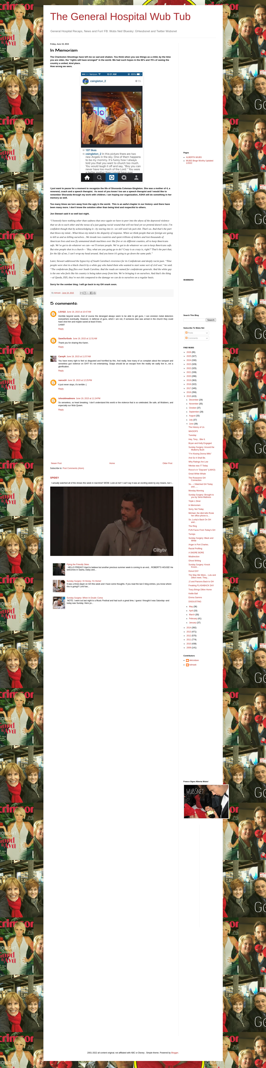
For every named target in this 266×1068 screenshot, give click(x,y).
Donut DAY (193, 571)
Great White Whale (197, 474)
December (194, 400)
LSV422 (62, 312)
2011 (189, 639)
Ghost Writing (194, 561)
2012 (189, 635)
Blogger (174, 1053)
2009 (189, 647)
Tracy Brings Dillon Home (200, 589)
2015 (189, 396)
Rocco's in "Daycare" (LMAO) (201, 470)
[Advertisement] (197, 94)
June (191, 424)
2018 (189, 384)
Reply (61, 329)
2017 (189, 388)
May (191, 606)
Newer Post (56, 463)
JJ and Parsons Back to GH (201, 581)
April (191, 610)
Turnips (191, 534)
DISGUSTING (194, 601)
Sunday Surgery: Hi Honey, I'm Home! (84, 581)
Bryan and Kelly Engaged (200, 443)
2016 (189, 392)
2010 (189, 644)
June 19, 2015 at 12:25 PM (80, 380)
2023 (189, 364)
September (194, 412)
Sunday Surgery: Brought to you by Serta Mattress (201, 496)
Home (112, 463)
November (194, 404)
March (192, 614)
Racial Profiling (195, 548)
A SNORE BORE (196, 552)
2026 (189, 352)
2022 (189, 368)
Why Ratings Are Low (198, 462)
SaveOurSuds (65, 338)
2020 (189, 376)
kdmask (192, 665)
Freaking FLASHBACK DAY (201, 585)
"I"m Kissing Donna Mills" (199, 454)
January (193, 622)
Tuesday (192, 435)
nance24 (62, 380)
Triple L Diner (194, 501)
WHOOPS (193, 431)
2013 (189, 632)
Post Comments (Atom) (73, 468)
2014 (189, 627)
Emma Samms (195, 597)
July (191, 420)
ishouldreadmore (66, 398)
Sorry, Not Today (195, 509)
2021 (189, 372)
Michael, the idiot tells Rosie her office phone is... (201, 514)
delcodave (194, 660)
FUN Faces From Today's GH (201, 530)
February (193, 618)
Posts (189, 333)
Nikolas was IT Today (198, 466)
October (193, 408)
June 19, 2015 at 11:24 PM (88, 398)
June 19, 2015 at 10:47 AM (79, 312)
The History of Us (196, 427)
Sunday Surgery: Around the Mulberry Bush (201, 448)
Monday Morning (196, 491)
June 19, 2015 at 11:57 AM (79, 356)
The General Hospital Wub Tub (120, 16)
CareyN (62, 356)
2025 (189, 356)
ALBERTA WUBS (194, 157)
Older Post (167, 463)
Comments (191, 338)
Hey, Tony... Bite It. (196, 439)
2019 (189, 380)
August (192, 416)
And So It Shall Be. (197, 458)
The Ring (192, 526)
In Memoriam (194, 505)
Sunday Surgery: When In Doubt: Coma (85, 598)
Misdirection (193, 556)
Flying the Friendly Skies (78, 564)
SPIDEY (54, 477)
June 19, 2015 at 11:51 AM (85, 338)
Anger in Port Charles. (198, 544)
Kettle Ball (193, 593)
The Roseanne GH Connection (197, 479)
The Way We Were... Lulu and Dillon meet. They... (202, 576)
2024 (189, 360)
